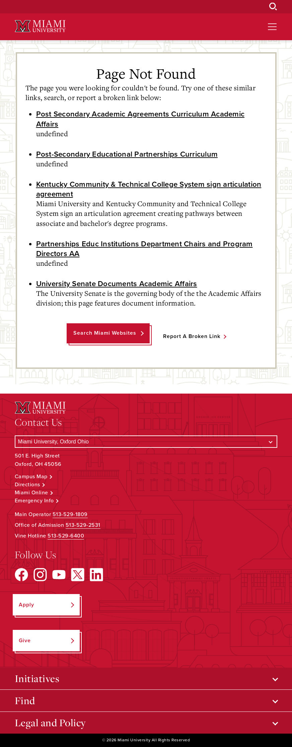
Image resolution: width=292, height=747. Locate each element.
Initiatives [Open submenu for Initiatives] (37, 678)
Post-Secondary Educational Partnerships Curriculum (127, 154)
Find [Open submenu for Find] (25, 700)
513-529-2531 (83, 525)
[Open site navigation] (272, 27)
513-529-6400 (66, 535)
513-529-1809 (70, 514)
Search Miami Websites (104, 333)
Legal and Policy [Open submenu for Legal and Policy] (50, 722)
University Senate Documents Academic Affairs (116, 283)
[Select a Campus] (146, 441)
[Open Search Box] (273, 7)
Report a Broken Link (191, 336)
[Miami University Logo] (40, 26)
